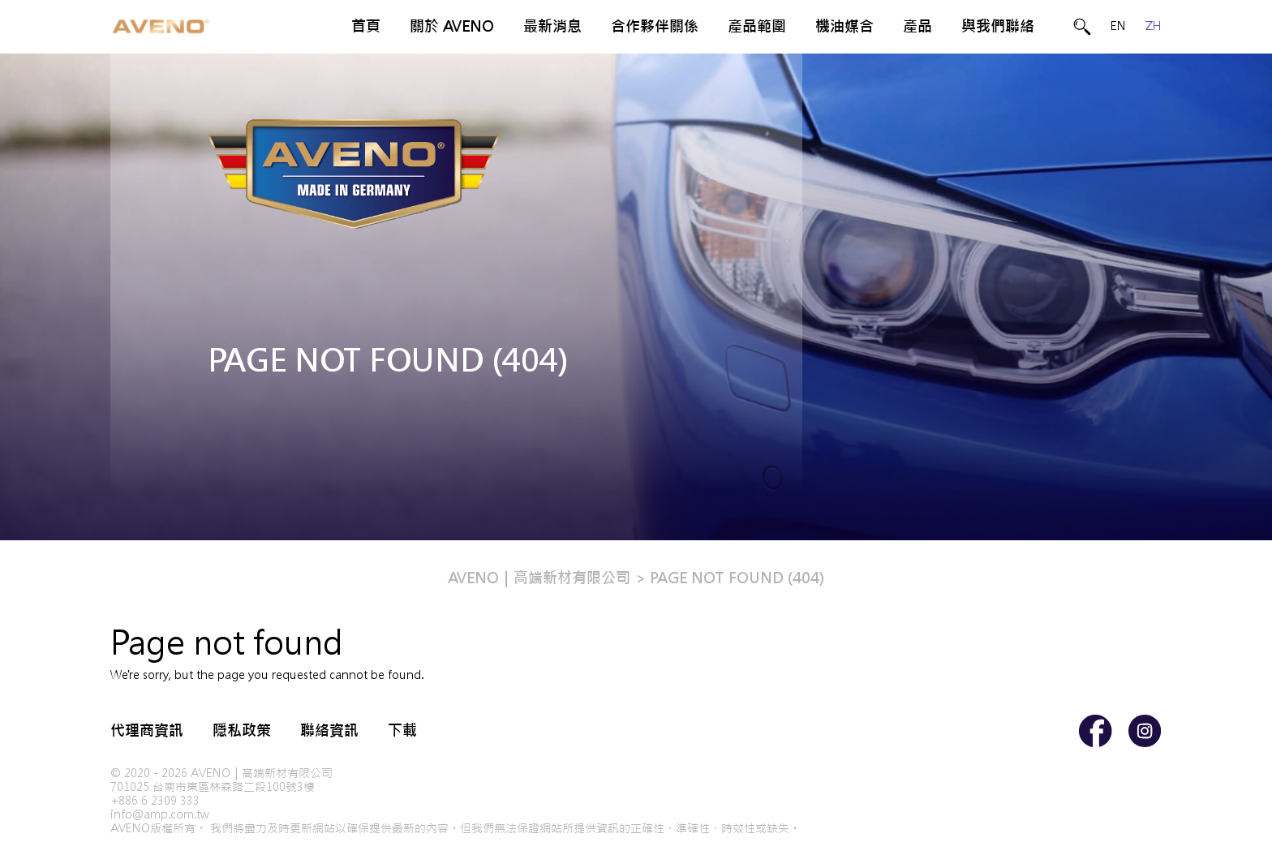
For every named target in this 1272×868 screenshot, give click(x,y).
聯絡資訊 (329, 730)
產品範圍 (757, 26)
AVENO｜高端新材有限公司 (539, 578)
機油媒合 (844, 26)
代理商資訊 (146, 730)
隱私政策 (242, 730)
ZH (1153, 26)
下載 (402, 730)
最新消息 (552, 26)
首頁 (365, 26)
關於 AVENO (452, 26)
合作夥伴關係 (654, 26)
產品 (917, 26)
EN (1118, 26)
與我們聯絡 (997, 26)
